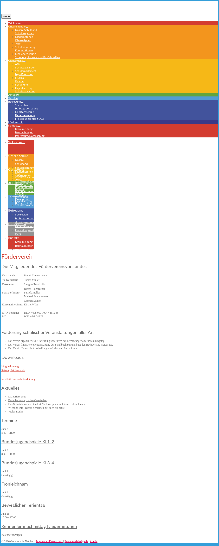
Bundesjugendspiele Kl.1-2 (27, 441)
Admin (93, 541)
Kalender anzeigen (11, 534)
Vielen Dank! (15, 411)
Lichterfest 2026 (17, 396)
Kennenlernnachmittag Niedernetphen (39, 526)
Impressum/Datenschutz (49, 541)
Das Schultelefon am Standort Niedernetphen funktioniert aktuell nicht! (47, 404)
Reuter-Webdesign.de (76, 541)
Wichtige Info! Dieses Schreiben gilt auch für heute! (37, 407)
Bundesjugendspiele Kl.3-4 (27, 462)
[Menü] (6, 16)
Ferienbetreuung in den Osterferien (27, 400)
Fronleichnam (14, 484)
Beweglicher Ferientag (23, 505)
